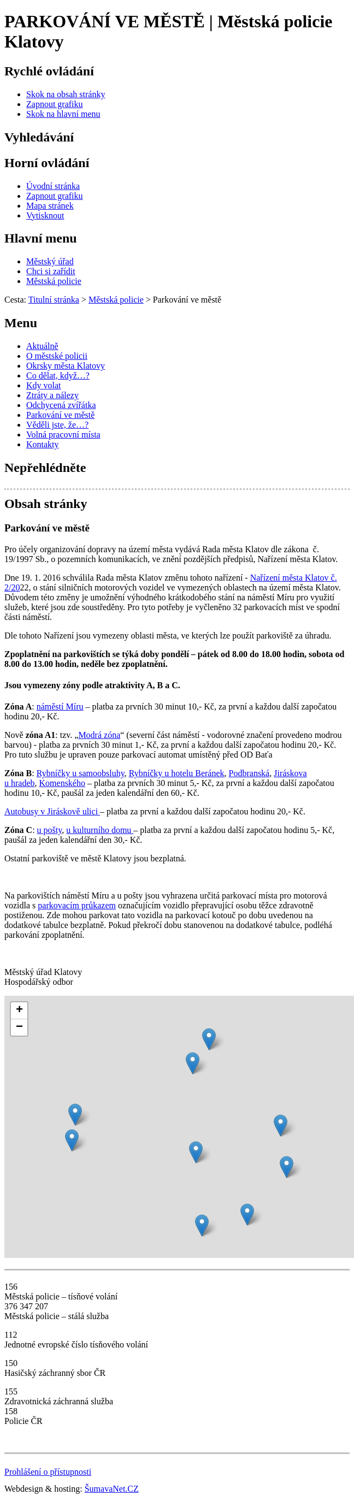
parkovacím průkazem (77, 905)
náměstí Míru (60, 706)
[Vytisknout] (45, 215)
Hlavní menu (40, 238)
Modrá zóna (99, 735)
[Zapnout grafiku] (54, 104)
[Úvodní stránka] (53, 186)
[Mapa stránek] (50, 205)
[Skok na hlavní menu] (63, 114)
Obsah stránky (45, 504)
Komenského (62, 783)
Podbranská (249, 773)
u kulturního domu (99, 830)
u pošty (49, 830)
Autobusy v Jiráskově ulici (52, 811)
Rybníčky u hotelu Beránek (177, 773)
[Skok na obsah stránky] (65, 94)
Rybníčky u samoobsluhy (81, 773)
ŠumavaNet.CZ (112, 1488)
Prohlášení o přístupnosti (47, 1471)
